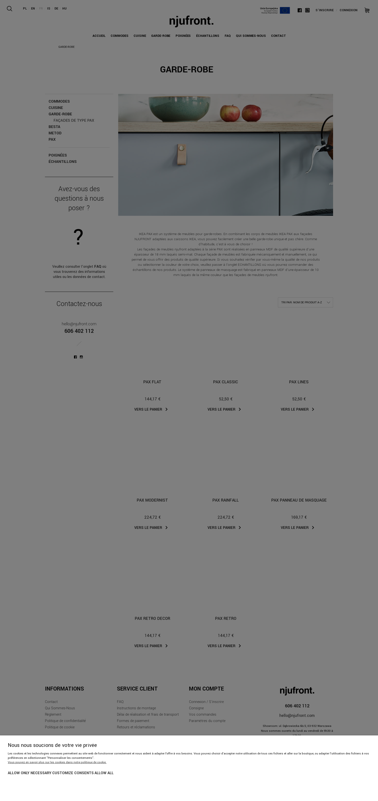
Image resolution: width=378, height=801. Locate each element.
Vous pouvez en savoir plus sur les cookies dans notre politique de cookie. (57, 762)
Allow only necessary (30, 773)
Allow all (104, 773)
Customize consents (73, 773)
